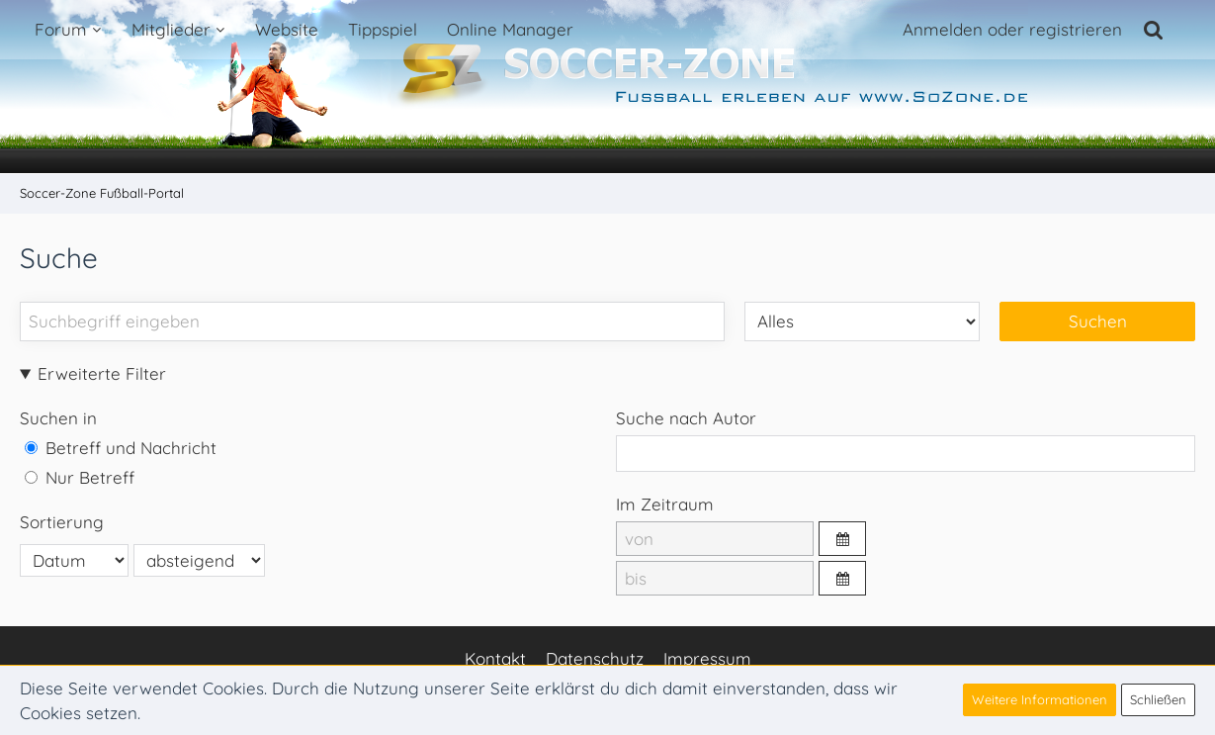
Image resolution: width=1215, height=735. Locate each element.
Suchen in (58, 418)
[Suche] (1153, 29)
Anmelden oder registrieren (1012, 29)
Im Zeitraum (665, 504)
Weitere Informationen (1039, 699)
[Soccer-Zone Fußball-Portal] (607, 87)
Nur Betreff (79, 477)
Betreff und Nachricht (121, 447)
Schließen (1158, 699)
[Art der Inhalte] (862, 321)
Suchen (1098, 321)
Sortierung (62, 521)
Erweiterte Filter (102, 373)
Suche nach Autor (686, 418)
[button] (842, 538)
